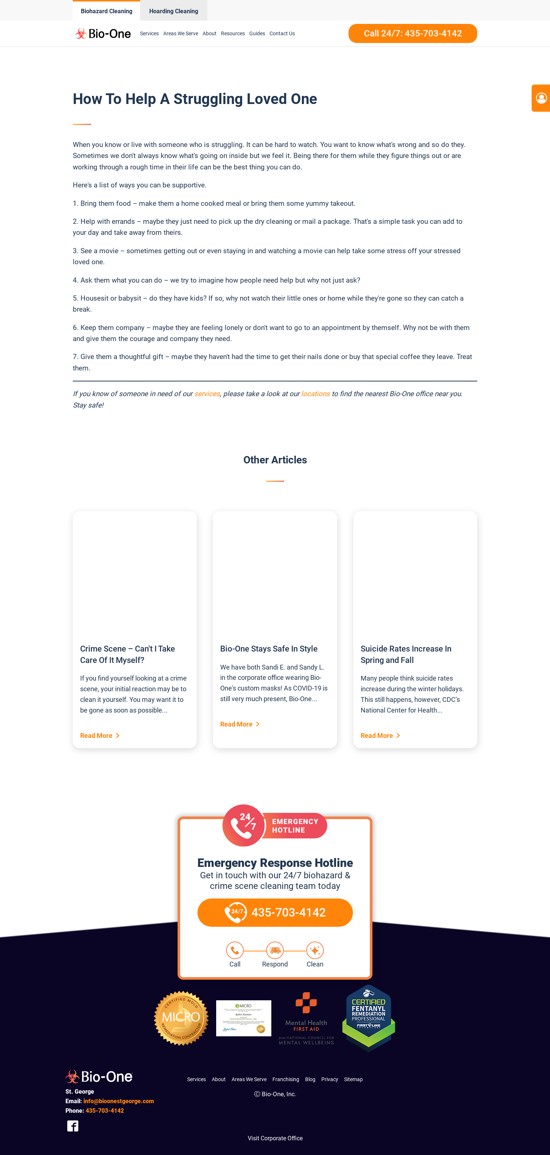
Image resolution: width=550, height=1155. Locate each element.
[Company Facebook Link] (72, 1126)
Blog (310, 1079)
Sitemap (353, 1079)
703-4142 (105, 1110)
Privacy (329, 1079)
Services (149, 33)
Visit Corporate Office (275, 1138)
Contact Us (282, 33)
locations (315, 394)
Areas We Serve (180, 33)
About (210, 33)
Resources (233, 33)
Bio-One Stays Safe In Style (269, 648)
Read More (96, 735)
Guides (257, 33)
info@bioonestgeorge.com (118, 1101)
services (207, 394)
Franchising (285, 1079)
